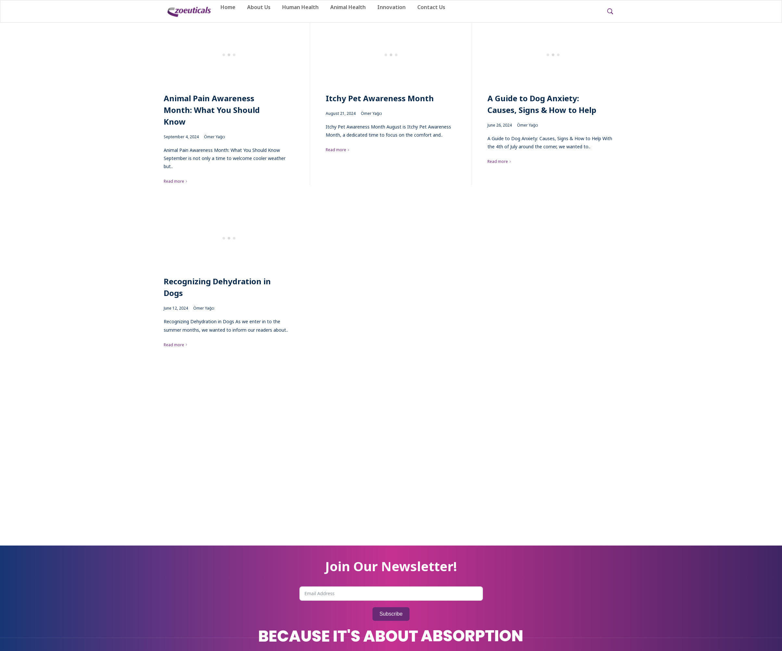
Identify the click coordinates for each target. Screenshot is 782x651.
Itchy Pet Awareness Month (380, 98)
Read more (174, 181)
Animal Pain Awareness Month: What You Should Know (212, 110)
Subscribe (390, 614)
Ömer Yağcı (214, 137)
